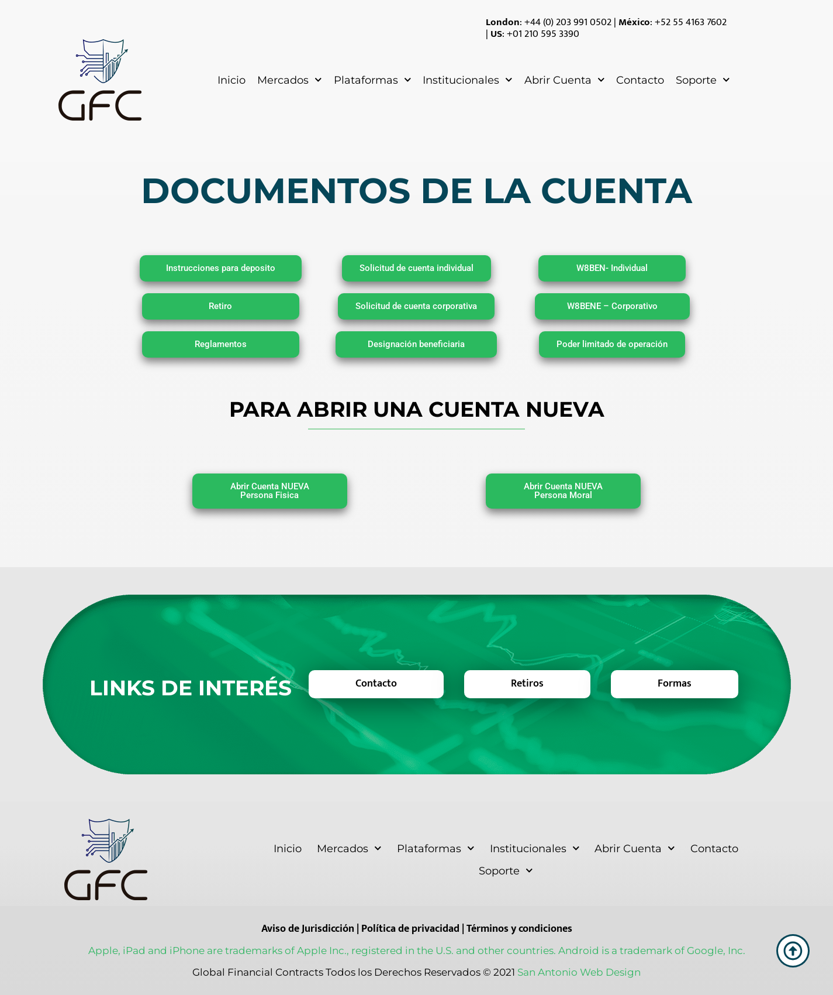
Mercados (289, 80)
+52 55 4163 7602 (691, 22)
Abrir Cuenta (564, 80)
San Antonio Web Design (579, 972)
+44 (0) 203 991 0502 (567, 22)
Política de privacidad (410, 929)
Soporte (703, 80)
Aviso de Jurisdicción (307, 929)
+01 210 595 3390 (543, 34)
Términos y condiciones (519, 929)
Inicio (231, 80)
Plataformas (373, 80)
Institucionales (468, 80)
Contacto (640, 80)
